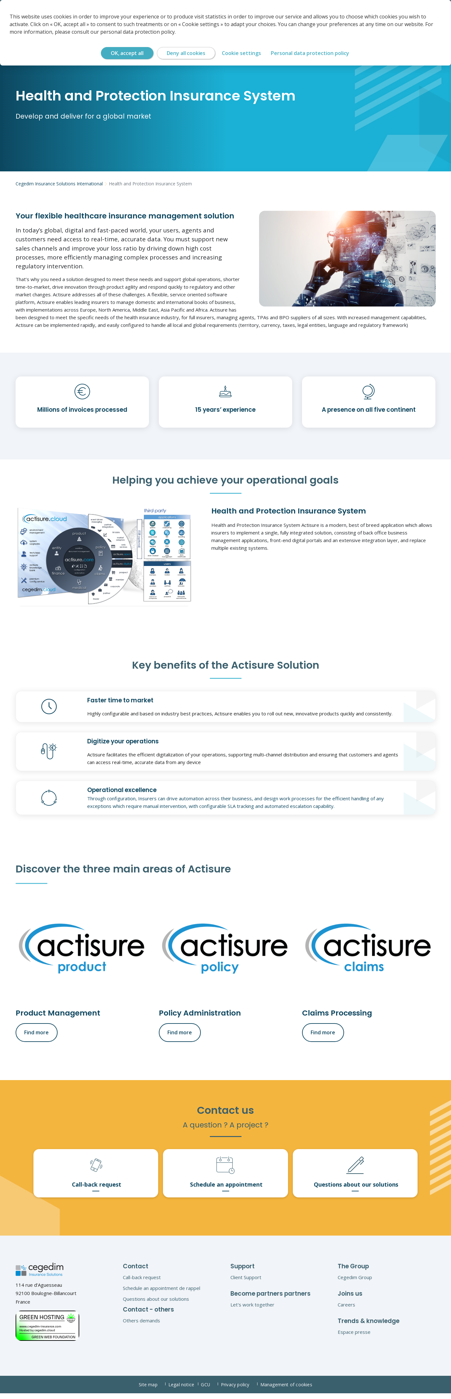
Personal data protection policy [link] (310, 53)
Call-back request (142, 1282)
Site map (152, 1390)
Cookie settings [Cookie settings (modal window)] (241, 53)
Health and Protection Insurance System (142, 183)
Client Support (245, 1282)
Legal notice (183, 1390)
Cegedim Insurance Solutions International (57, 183)
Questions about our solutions (156, 1304)
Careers (346, 1310)
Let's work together (252, 1310)
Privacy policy (240, 1390)
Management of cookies (286, 1390)
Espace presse (354, 1337)
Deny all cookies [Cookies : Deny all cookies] (186, 53)
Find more (35, 1032)
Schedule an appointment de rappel (161, 1293)
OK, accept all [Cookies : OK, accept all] (127, 53)
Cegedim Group (355, 1282)
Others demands (141, 1326)
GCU (210, 1390)
